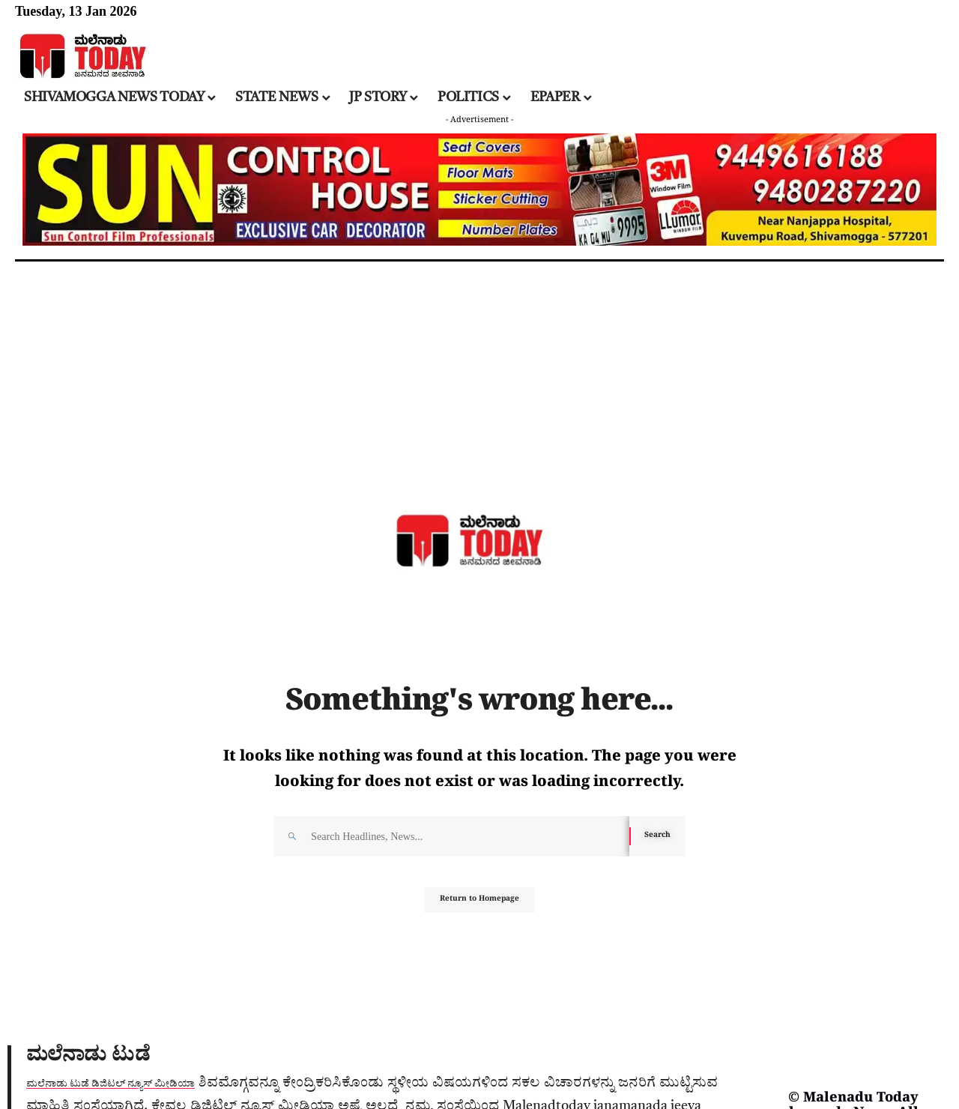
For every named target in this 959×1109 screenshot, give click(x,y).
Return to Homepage (480, 907)
